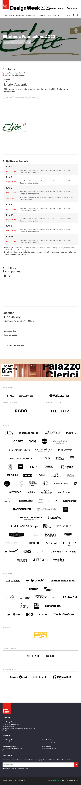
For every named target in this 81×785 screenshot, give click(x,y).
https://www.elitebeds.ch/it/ (15, 73)
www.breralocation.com (49, 748)
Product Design (20, 97)
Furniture (9, 97)
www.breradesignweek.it (10, 742)
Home (5, 15)
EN (70, 15)
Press (49, 15)
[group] (14, 130)
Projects (41, 15)
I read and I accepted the (11, 768)
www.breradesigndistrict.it (27, 728)
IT (67, 15)
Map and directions (15, 346)
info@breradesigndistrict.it (11, 728)
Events (11, 15)
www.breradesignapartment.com (13, 748)
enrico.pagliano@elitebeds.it (15, 75)
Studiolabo (57, 781)
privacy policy (24, 768)
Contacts (57, 15)
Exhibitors (20, 15)
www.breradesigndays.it (49, 742)
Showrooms (30, 15)
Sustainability (33, 97)
